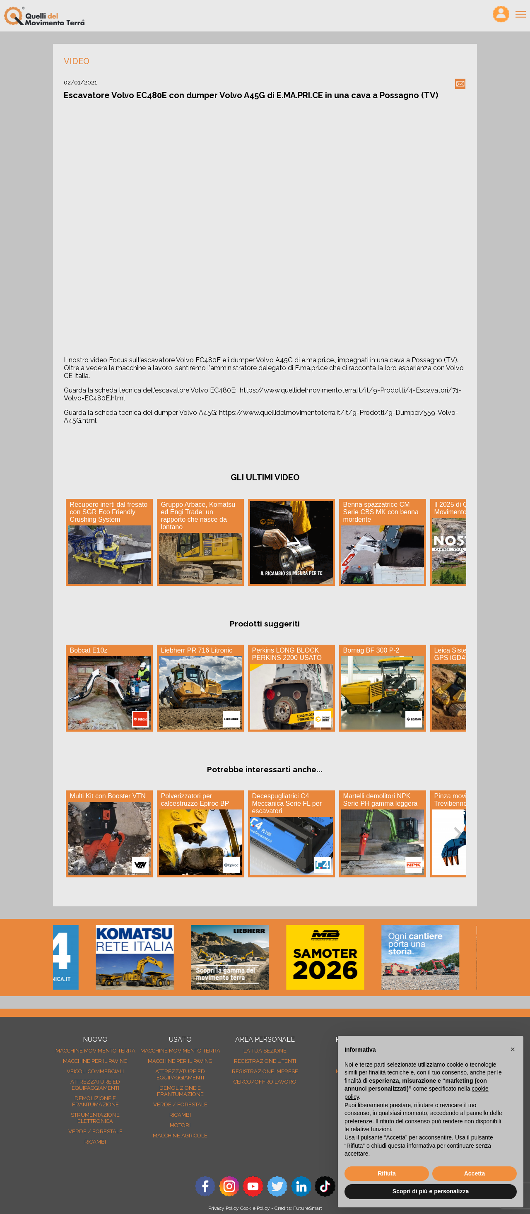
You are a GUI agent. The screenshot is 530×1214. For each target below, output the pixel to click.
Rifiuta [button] (387, 1173)
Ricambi (95, 1142)
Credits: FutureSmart (298, 1208)
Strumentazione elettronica (95, 1118)
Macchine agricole (180, 1135)
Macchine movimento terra (95, 1051)
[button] (512, 1049)
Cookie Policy (255, 1208)
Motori (180, 1125)
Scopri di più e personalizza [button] (431, 1191)
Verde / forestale (95, 1131)
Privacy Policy (223, 1208)
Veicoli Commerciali (95, 1071)
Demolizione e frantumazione (95, 1101)
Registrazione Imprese (265, 1071)
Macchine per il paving (95, 1061)
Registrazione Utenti (265, 1061)
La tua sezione (265, 1051)
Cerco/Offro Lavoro (265, 1082)
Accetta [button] (474, 1173)
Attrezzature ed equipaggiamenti (95, 1085)
